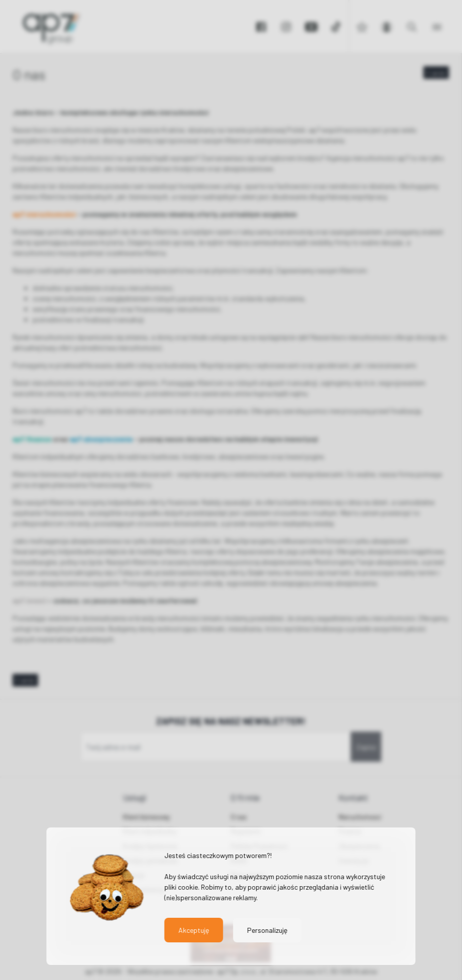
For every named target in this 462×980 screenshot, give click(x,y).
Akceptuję (193, 930)
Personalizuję (267, 930)
